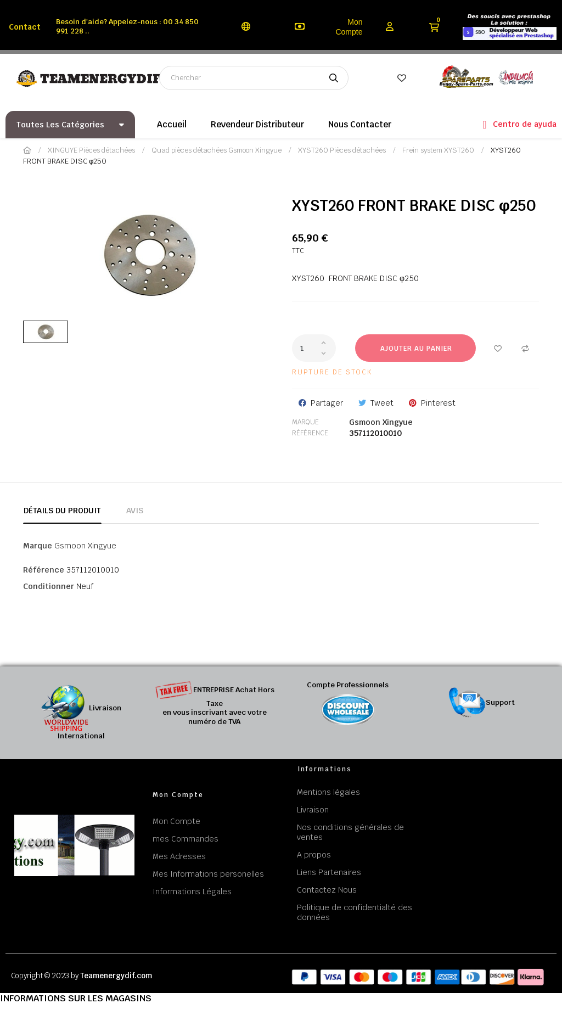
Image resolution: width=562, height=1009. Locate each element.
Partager (327, 403)
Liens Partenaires (329, 872)
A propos (314, 855)
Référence (310, 433)
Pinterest (438, 403)
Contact (25, 27)
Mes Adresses (179, 856)
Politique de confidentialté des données (354, 912)
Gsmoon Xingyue (381, 422)
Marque (305, 422)
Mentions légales (328, 792)
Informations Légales (192, 891)
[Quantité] (314, 348)
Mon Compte (348, 27)
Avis (134, 510)
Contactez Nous (327, 890)
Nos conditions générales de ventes (350, 832)
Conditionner (48, 586)
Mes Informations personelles (208, 874)
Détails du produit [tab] (62, 510)
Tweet (382, 403)
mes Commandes (185, 839)
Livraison (313, 810)
